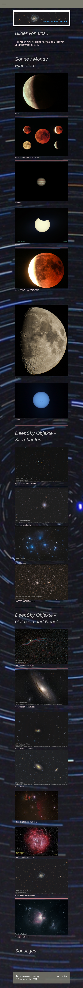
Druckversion (23, 976)
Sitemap (35, 976)
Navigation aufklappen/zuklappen (41, 4)
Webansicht (62, 976)
